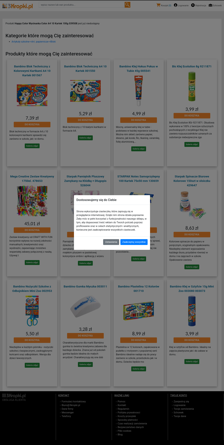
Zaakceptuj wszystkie (134, 242)
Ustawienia (111, 242)
